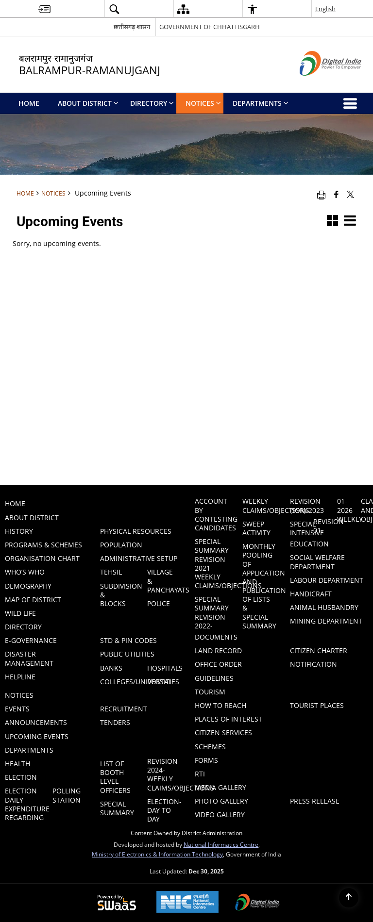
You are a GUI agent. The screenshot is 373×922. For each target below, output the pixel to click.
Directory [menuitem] (152, 103)
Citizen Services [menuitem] (223, 732)
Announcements (36, 722)
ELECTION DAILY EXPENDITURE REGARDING (23, 804)
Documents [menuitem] (216, 637)
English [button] (325, 8)
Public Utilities (127, 654)
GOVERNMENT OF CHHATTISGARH (209, 26)
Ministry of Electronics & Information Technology (157, 854)
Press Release (314, 801)
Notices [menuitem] (203, 103)
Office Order (218, 664)
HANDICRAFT (311, 593)
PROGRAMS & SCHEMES (43, 544)
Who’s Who (25, 571)
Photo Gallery (221, 801)
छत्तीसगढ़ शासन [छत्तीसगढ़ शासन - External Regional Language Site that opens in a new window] (132, 26)
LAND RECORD (218, 650)
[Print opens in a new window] (321, 194)
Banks (111, 668)
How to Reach (220, 705)
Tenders (115, 722)
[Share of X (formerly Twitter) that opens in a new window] (350, 194)
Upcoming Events (36, 736)
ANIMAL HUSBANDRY (324, 607)
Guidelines (214, 678)
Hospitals (165, 668)
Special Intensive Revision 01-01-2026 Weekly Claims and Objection (331, 517)
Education (309, 543)
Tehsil (111, 571)
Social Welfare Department (317, 562)
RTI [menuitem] (200, 773)
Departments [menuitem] (260, 103)
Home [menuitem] (28, 103)
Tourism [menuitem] (210, 691)
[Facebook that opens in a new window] (336, 194)
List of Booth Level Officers (115, 777)
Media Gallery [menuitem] (220, 787)
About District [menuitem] (88, 103)
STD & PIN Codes (128, 640)
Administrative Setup (138, 558)
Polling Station (66, 795)
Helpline (20, 676)
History (19, 531)
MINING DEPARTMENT (326, 621)
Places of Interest (228, 719)
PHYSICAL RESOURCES (135, 531)
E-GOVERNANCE (31, 640)
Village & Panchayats (165, 580)
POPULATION (121, 544)
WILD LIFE (20, 613)
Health (17, 763)
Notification (313, 664)
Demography (28, 586)
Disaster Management (29, 658)
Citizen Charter (318, 650)
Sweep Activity (256, 528)
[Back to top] (348, 897)
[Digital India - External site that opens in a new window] (318, 83)
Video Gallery (220, 814)
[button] (114, 9)
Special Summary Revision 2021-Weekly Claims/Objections (213, 563)
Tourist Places (317, 705)
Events (17, 708)
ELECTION (21, 777)
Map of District (33, 599)
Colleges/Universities (118, 681)
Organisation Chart (42, 558)
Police (158, 603)
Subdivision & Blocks (118, 594)
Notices (53, 193)
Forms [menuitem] (206, 760)
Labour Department (326, 580)
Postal (159, 681)
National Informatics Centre (221, 844)
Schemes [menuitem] (210, 746)
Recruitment (123, 708)
